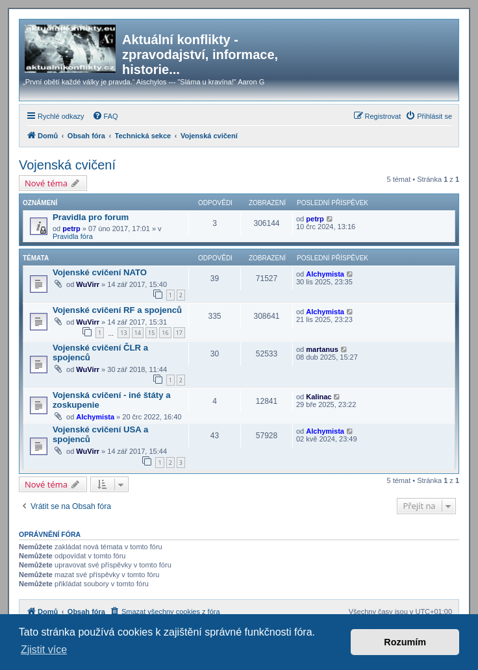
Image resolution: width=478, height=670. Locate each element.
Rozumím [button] (405, 642)
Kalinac (318, 397)
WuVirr (87, 284)
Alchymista (325, 274)
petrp (71, 228)
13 (123, 333)
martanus (322, 349)
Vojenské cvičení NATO (100, 272)
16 (165, 333)
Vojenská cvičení (67, 165)
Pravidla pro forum (91, 217)
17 (179, 333)
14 (137, 333)
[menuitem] (105, 116)
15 (151, 333)
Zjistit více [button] (44, 649)
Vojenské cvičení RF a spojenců (117, 310)
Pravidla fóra (73, 236)
